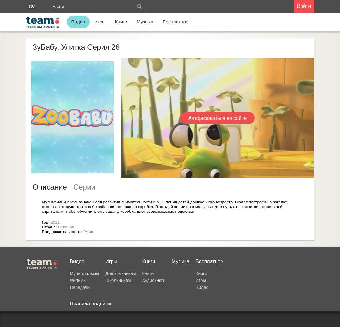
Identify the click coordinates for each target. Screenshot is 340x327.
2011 (55, 222)
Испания (66, 227)
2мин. (89, 231)
